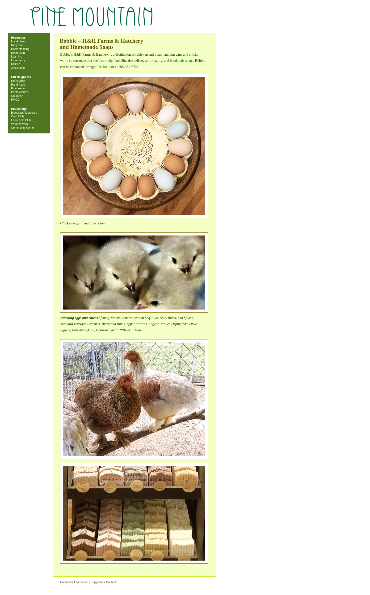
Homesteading (20, 49)
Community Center (23, 127)
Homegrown (18, 81)
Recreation (18, 52)
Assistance (18, 68)
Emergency (18, 60)
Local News (18, 41)
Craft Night (18, 116)
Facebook (103, 67)
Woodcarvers (19, 124)
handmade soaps (181, 60)
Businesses (18, 88)
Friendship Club (21, 120)
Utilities (15, 64)
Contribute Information (74, 582)
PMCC (15, 99)
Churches (17, 96)
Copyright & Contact (103, 582)
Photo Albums (20, 92)
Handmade (18, 84)
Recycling (17, 45)
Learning (16, 56)
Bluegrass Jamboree (24, 112)
